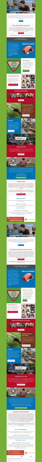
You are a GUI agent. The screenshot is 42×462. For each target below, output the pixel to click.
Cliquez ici (12, 256)
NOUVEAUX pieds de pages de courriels (17, 261)
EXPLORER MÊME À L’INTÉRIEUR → (21, 440)
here (31, 35)
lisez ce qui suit (19, 242)
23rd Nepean (10, 79)
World (26, 63)
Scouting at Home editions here (23, 39)
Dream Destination (12, 125)
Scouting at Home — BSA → (21, 214)
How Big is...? (26, 379)
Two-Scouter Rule (20, 190)
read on (31, 17)
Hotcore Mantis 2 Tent (16, 45)
